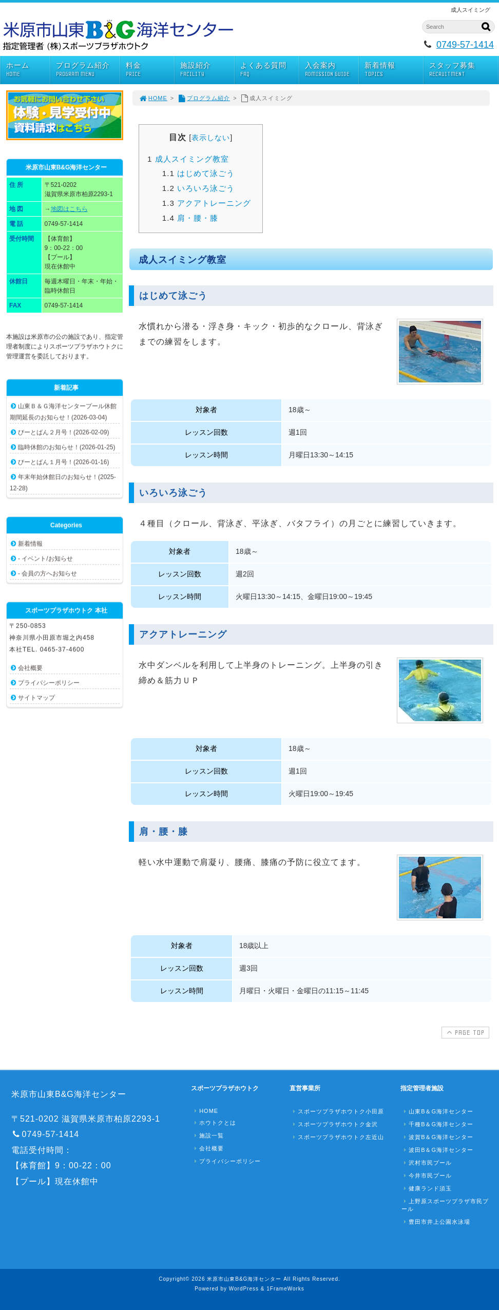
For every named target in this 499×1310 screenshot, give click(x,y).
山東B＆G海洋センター (437, 1111)
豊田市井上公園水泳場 (435, 1222)
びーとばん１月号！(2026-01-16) (63, 462)
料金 (150, 69)
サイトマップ (36, 697)
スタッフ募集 (463, 69)
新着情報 (393, 69)
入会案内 (331, 69)
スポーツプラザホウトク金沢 (334, 1124)
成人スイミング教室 (188, 159)
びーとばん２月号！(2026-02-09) (63, 432)
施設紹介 (207, 69)
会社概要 (30, 667)
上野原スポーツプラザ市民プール (445, 1205)
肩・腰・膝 (190, 218)
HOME (153, 98)
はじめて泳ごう (198, 173)
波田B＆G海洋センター (437, 1150)
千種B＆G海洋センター (437, 1124)
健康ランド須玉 (426, 1188)
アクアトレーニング (206, 203)
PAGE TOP (464, 1032)
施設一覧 (208, 1135)
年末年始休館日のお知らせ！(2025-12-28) (63, 482)
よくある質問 (269, 69)
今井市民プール (426, 1175)
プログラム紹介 (88, 69)
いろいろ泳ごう (198, 188)
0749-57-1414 (465, 45)
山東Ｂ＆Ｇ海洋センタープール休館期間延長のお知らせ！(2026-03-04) (63, 411)
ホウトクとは (214, 1123)
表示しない (210, 137)
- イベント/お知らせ (45, 558)
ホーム (28, 69)
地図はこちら (69, 209)
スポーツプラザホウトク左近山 (337, 1137)
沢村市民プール (426, 1163)
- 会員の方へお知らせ (47, 573)
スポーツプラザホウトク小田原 (337, 1111)
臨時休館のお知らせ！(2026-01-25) (66, 447)
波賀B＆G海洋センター (437, 1137)
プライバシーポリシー (49, 682)
